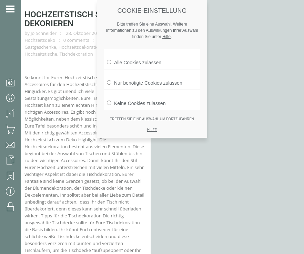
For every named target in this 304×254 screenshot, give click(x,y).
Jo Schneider (46, 27)
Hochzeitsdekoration (82, 34)
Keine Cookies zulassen (136, 101)
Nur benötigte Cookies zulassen (144, 81)
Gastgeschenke (43, 34)
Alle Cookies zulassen (134, 61)
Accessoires (214, 27)
